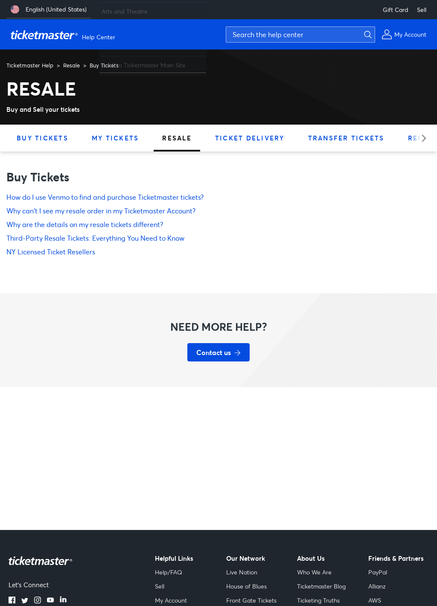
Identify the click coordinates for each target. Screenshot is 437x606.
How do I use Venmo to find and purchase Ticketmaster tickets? (105, 196)
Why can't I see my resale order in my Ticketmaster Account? (100, 210)
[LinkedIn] (63, 601)
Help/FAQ (168, 572)
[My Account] (404, 34)
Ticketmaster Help (29, 65)
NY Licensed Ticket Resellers (50, 251)
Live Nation (241, 572)
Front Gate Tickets (251, 600)
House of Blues (246, 586)
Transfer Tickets (346, 138)
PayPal (377, 572)
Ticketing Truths (318, 600)
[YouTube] (50, 601)
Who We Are (314, 572)
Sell (421, 10)
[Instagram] (37, 601)
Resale (71, 65)
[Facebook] (12, 601)
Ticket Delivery (250, 138)
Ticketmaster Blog (321, 586)
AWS (374, 600)
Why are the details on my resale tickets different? (84, 224)
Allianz (377, 586)
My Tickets (115, 138)
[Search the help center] (300, 34)
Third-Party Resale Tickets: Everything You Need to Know (95, 237)
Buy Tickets (42, 138)
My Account (171, 600)
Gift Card (395, 10)
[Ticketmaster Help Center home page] (64, 34)
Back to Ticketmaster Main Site (144, 62)
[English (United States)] (48, 9)
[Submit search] (366, 34)
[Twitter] (24, 601)
